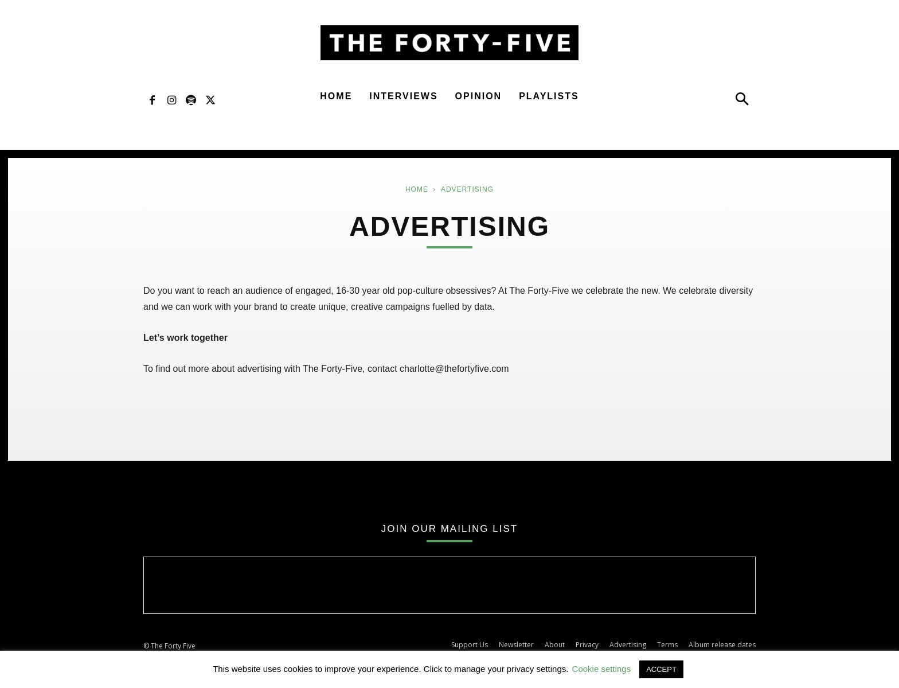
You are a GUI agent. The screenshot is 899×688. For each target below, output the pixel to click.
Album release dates (722, 645)
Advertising (627, 645)
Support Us (469, 645)
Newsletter (516, 645)
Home (336, 96)
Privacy (587, 645)
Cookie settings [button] (601, 669)
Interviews (403, 96)
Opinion (478, 96)
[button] (742, 101)
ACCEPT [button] (661, 669)
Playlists (549, 96)
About (555, 645)
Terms (667, 645)
